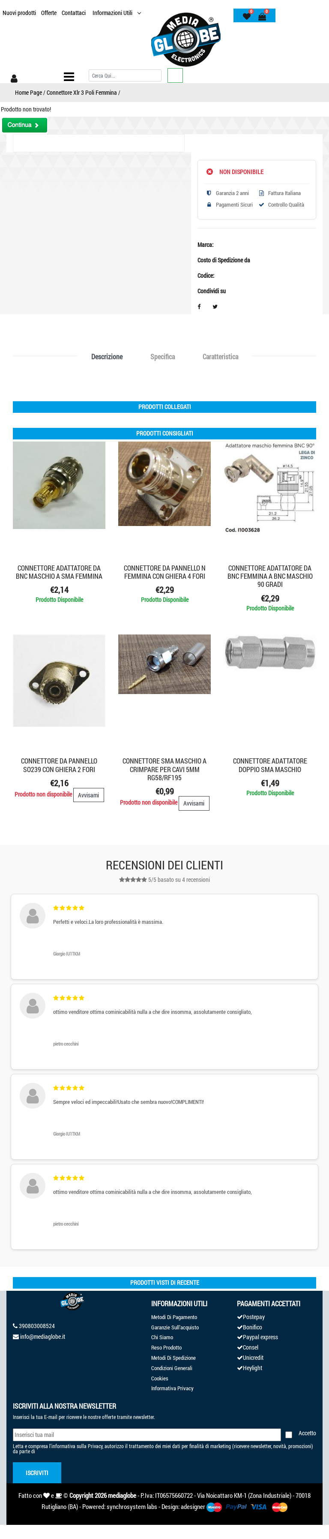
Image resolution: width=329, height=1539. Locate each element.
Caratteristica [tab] (220, 356)
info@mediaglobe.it (42, 1336)
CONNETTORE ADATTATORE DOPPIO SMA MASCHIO (270, 764)
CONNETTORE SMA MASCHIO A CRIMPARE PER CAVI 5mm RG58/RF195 (164, 769)
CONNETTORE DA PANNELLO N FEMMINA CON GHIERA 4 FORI (165, 571)
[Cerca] (125, 75)
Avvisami (88, 795)
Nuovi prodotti (19, 13)
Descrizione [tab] (107, 356)
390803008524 (37, 1326)
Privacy (95, 1446)
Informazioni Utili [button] (113, 13)
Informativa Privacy (172, 1388)
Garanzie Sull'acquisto (175, 1327)
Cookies (159, 1378)
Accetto (307, 1433)
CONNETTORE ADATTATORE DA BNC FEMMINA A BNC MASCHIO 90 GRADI (270, 576)
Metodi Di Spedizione (173, 1358)
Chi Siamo (162, 1337)
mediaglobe (122, 1495)
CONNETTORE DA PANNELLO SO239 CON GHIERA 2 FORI (59, 764)
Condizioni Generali (171, 1368)
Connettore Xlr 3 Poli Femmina (82, 92)
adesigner (193, 1506)
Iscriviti (37, 1473)
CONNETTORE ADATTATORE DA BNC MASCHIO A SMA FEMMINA (59, 571)
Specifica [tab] (162, 356)
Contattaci (74, 13)
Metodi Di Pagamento (174, 1317)
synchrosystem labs (132, 1506)
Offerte (49, 13)
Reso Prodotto (166, 1347)
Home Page (28, 92)
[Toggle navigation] (69, 76)
